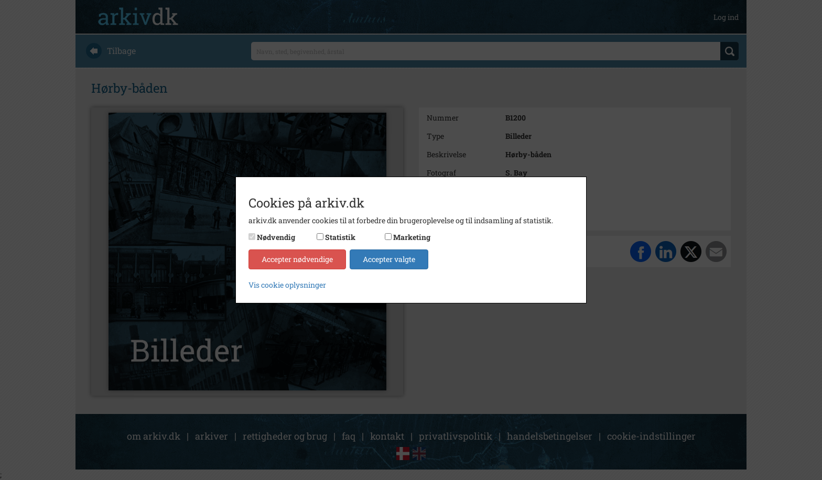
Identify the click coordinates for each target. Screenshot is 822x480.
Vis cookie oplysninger (287, 285)
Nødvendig (276, 237)
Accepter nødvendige (297, 259)
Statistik (340, 237)
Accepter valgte (389, 259)
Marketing (411, 237)
